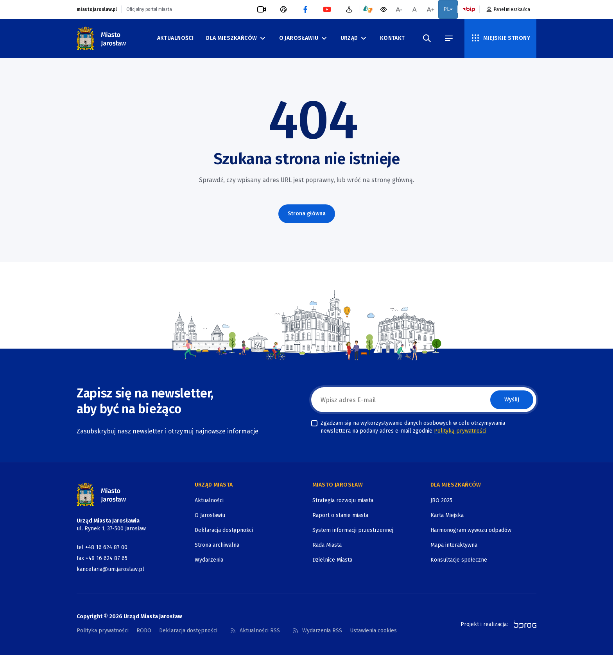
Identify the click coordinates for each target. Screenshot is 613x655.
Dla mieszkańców (236, 38)
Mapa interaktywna (453, 545)
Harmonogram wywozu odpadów (470, 530)
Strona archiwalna (217, 545)
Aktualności (175, 38)
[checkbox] (314, 423)
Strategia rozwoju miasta (342, 500)
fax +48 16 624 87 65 (102, 558)
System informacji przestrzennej (352, 530)
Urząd (354, 38)
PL (448, 9)
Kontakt (392, 38)
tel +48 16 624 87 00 (102, 547)
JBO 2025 (441, 500)
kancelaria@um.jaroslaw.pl (110, 569)
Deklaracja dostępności (224, 530)
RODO (143, 630)
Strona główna (307, 213)
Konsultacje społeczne (458, 560)
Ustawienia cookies (373, 630)
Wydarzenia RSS (317, 630)
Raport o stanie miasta (340, 515)
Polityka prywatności (103, 630)
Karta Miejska (447, 515)
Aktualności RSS (255, 630)
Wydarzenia (209, 560)
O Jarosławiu (303, 38)
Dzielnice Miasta (332, 560)
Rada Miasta (327, 545)
